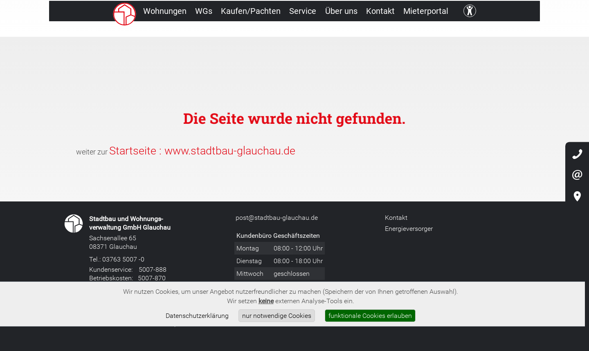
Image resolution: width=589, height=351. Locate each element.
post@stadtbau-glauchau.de (277, 217)
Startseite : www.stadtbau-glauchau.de (202, 150)
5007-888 (152, 269)
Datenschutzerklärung (197, 315)
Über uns (360, 30)
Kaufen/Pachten (252, 30)
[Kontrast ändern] (510, 30)
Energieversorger (409, 228)
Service (312, 30)
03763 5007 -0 (123, 259)
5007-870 (152, 277)
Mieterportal (461, 30)
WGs (196, 30)
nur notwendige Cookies (276, 315)
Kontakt (407, 30)
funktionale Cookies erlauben (370, 315)
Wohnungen (149, 30)
